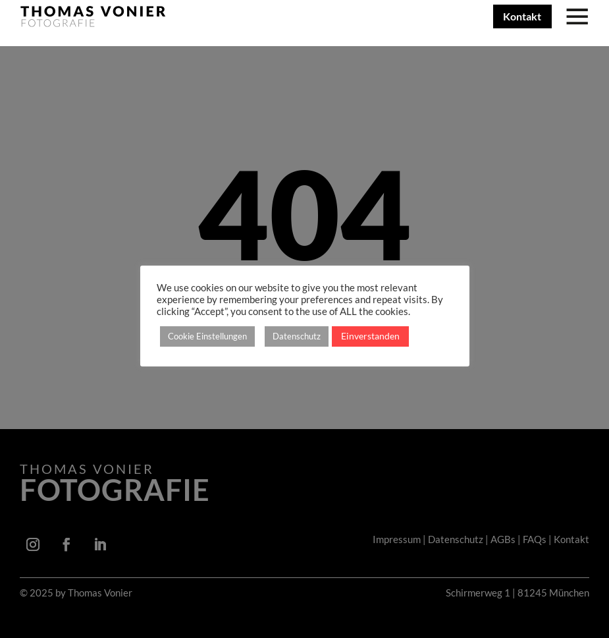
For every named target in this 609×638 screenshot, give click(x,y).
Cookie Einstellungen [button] (207, 336)
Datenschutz (297, 336)
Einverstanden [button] (370, 335)
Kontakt (522, 16)
